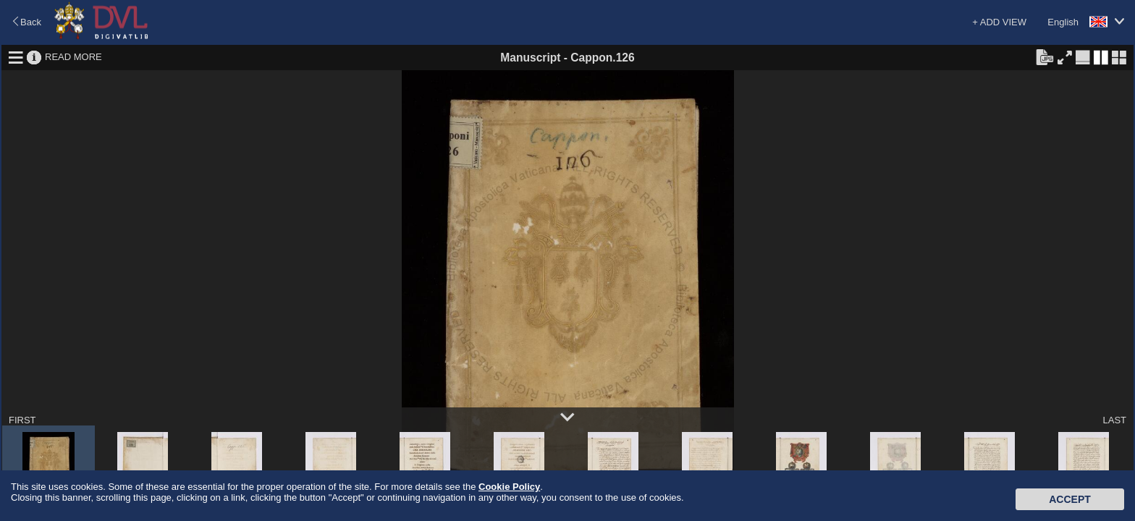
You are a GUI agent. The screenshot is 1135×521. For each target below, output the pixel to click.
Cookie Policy (509, 486)
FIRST (22, 420)
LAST (1114, 420)
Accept (1070, 499)
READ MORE (73, 56)
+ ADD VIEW (999, 22)
